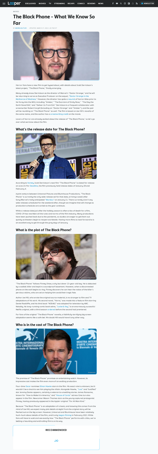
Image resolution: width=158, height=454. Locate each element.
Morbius (49, 199)
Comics (81, 3)
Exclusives (30, 3)
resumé (71, 99)
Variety (30, 183)
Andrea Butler (21, 28)
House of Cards (63, 395)
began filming (65, 415)
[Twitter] (121, 4)
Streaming (59, 3)
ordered (51, 309)
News (100, 3)
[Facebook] (113, 4)
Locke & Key (62, 306)
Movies (42, 3)
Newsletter (147, 3)
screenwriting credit (59, 114)
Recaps (71, 3)
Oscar (28, 386)
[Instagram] (125, 4)
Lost (80, 389)
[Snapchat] (133, 4)
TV (50, 3)
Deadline (34, 186)
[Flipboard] (129, 4)
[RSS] (137, 4)
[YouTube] (117, 4)
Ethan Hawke (46, 386)
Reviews (91, 3)
